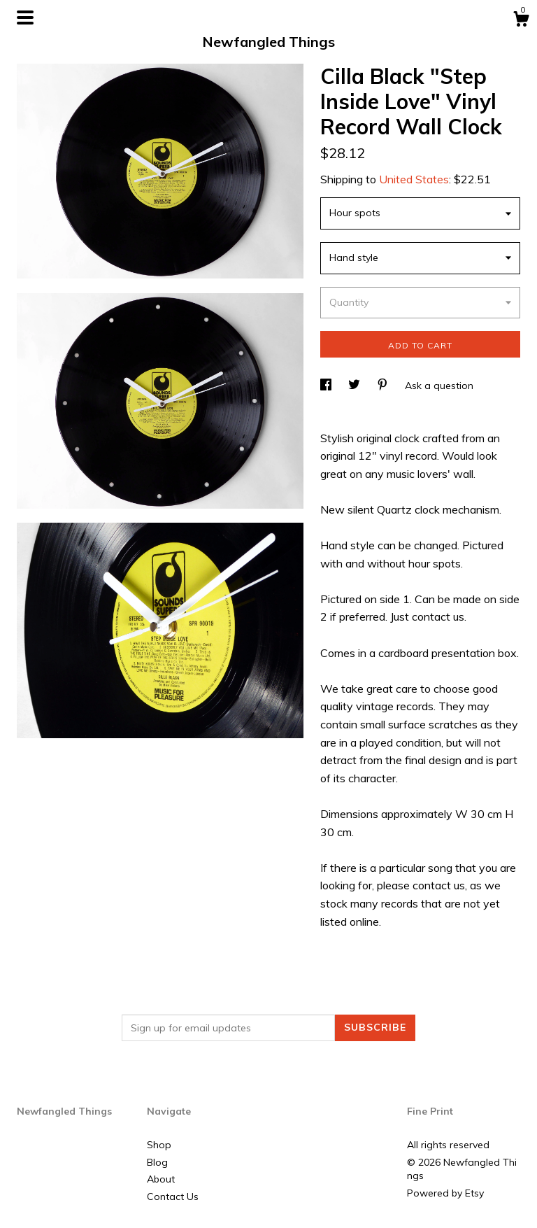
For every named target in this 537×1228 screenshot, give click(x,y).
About (161, 1179)
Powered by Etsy (445, 1193)
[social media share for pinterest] (384, 385)
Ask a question (439, 385)
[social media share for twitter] (355, 385)
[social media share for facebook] (327, 385)
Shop (159, 1144)
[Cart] (521, 20)
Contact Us (173, 1196)
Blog (157, 1162)
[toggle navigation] (25, 17)
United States (414, 179)
